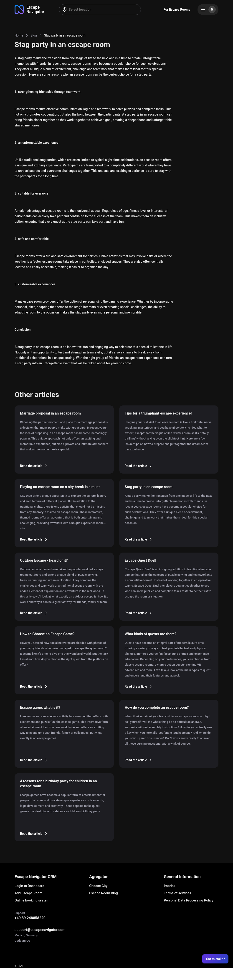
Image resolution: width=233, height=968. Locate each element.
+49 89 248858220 (30, 918)
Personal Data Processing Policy (188, 900)
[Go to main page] (29, 9)
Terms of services (177, 893)
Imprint (169, 886)
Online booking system (32, 900)
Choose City (98, 886)
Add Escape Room (28, 893)
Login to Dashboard (29, 886)
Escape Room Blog (103, 893)
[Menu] (208, 9)
